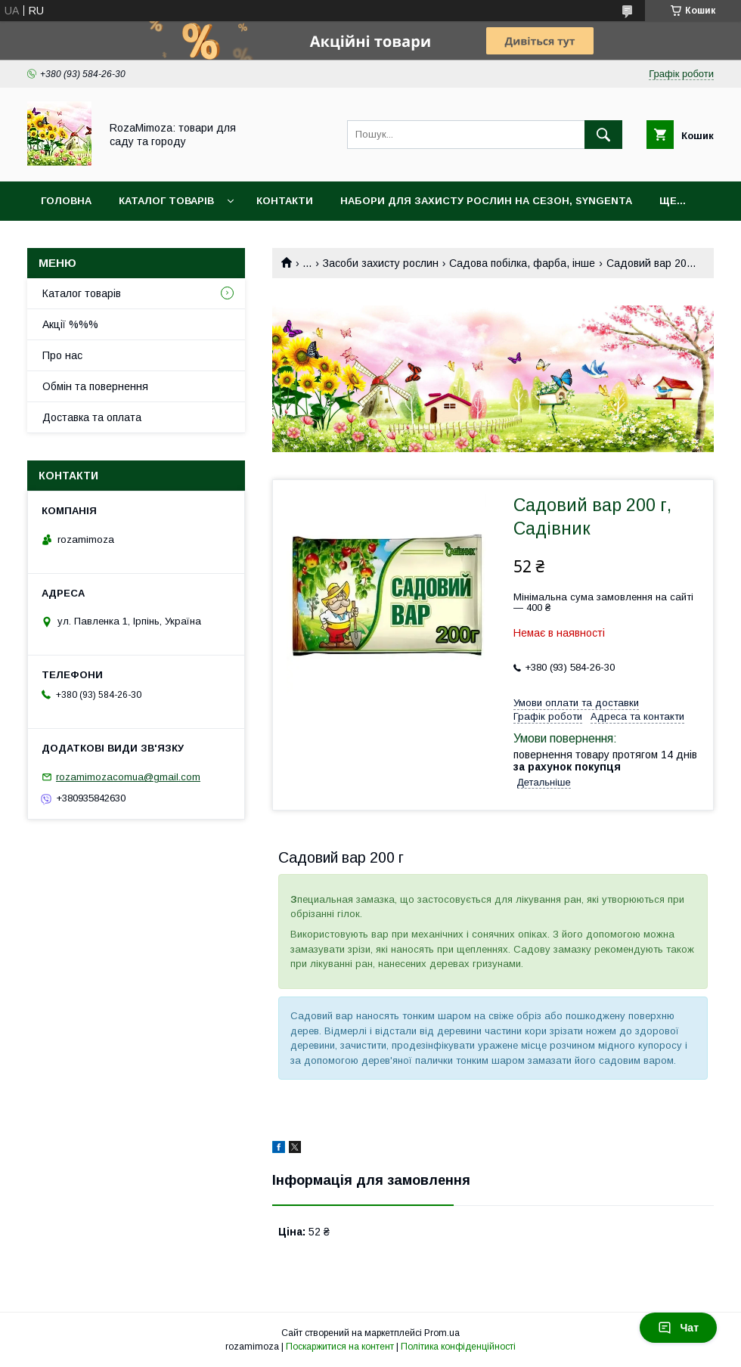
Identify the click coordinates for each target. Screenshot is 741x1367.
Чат (678, 1327)
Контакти (284, 200)
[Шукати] (603, 134)
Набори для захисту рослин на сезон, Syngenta (486, 200)
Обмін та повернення (95, 386)
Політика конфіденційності (458, 1346)
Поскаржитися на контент (340, 1346)
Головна (66, 200)
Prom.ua (442, 1333)
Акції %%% (70, 324)
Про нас (62, 355)
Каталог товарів (166, 200)
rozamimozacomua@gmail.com (128, 777)
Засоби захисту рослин (381, 263)
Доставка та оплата (91, 417)
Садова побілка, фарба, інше (522, 263)
